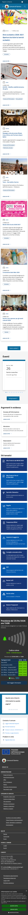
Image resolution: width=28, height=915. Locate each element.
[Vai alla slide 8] (18, 392)
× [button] (26, 890)
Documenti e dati (7, 789)
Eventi (5, 848)
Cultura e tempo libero (9, 799)
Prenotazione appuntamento (10, 876)
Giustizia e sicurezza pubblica (13, 818)
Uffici (4, 780)
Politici (5, 784)
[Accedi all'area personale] (22, 2)
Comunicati (6, 836)
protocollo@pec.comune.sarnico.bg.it (13, 867)
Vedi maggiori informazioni (14, 683)
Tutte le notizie (14, 348)
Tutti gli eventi (13, 398)
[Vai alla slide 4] (11, 392)
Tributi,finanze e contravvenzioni (14, 820)
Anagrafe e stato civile (9, 797)
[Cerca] (25, 6)
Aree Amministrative (8, 777)
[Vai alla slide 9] (20, 392)
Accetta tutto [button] (14, 906)
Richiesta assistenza (8, 883)
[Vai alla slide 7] (16, 392)
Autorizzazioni (9, 825)
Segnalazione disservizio (9, 878)
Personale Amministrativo (10, 787)
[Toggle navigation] (3, 6)
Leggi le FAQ (6, 880)
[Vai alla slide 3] (9, 392)
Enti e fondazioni (7, 782)
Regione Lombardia (7, 2)
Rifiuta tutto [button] (14, 909)
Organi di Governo (8, 775)
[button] (14, 912)
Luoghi (5, 846)
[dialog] (14, 902)
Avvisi (7, 31)
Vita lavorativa (7, 801)
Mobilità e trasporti (8, 809)
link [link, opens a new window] (6, 902)
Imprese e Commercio (8, 804)
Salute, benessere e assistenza (14, 822)
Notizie (6, 128)
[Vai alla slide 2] (7, 392)
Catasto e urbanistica (8, 806)
